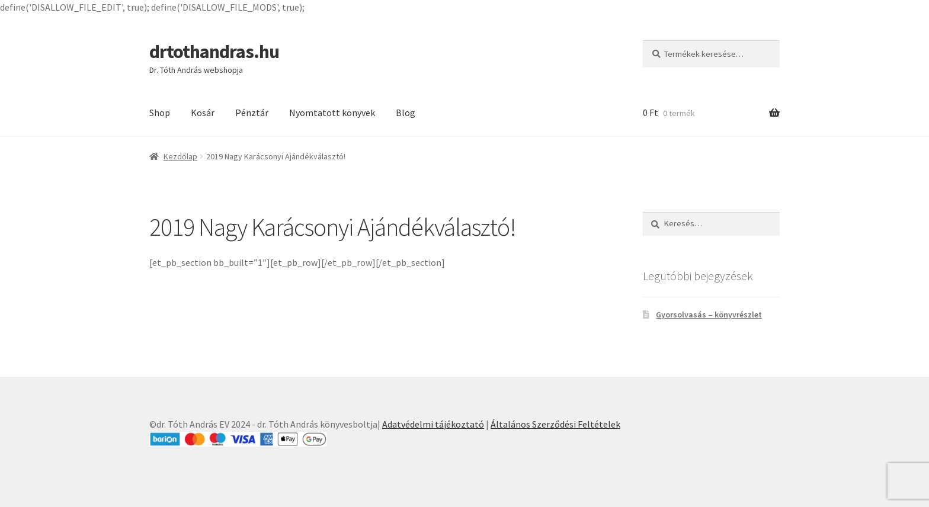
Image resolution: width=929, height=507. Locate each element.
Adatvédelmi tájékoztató (433, 424)
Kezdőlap (180, 156)
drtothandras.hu (214, 51)
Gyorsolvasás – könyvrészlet (709, 314)
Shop (159, 112)
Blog (405, 112)
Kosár (202, 112)
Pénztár (251, 112)
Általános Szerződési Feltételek (555, 424)
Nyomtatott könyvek (332, 112)
